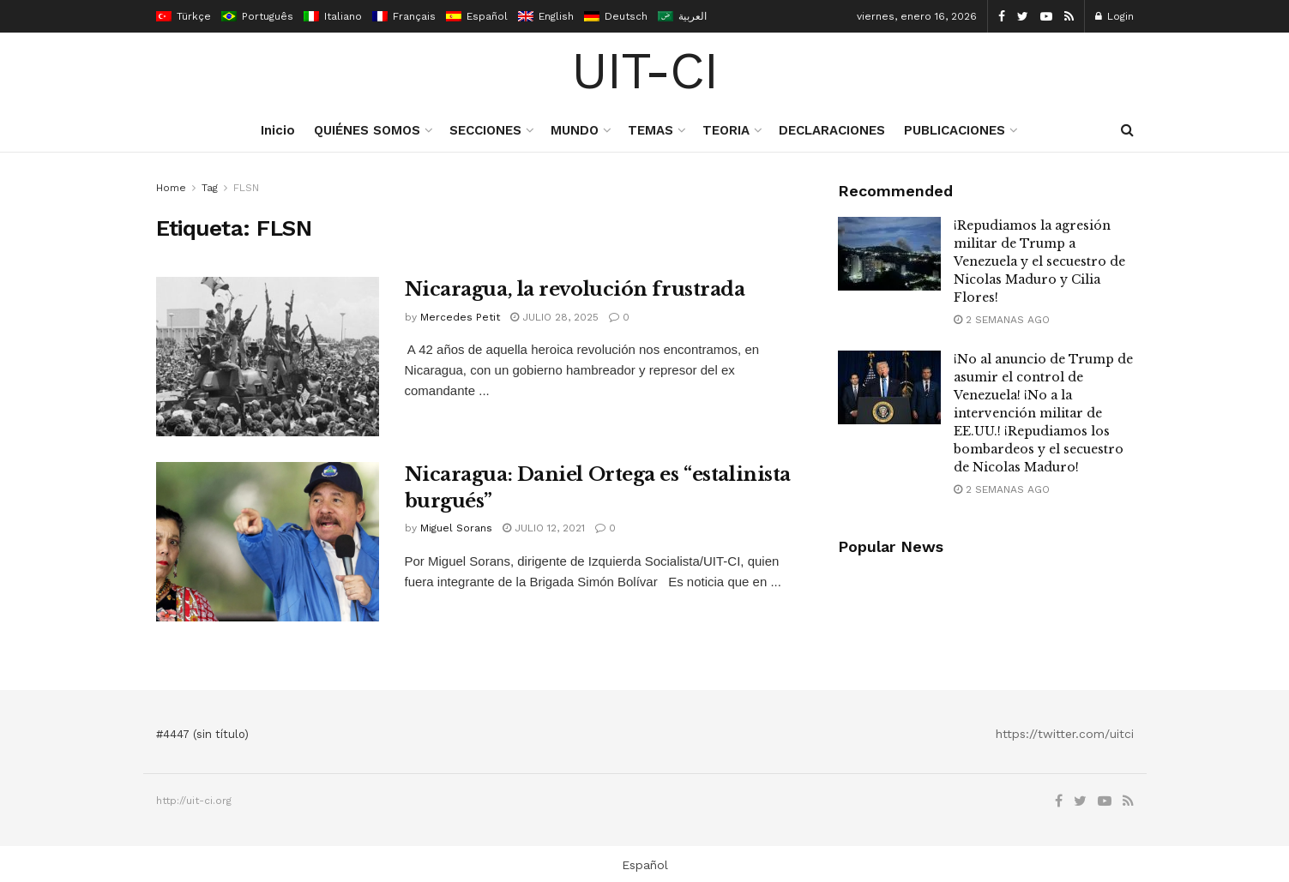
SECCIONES (485, 130)
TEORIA (726, 130)
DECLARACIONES (832, 130)
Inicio (278, 130)
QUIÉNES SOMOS (367, 130)
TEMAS (650, 130)
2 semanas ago (1002, 320)
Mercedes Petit (460, 317)
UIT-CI (644, 71)
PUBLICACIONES (954, 130)
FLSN (246, 188)
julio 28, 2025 (554, 317)
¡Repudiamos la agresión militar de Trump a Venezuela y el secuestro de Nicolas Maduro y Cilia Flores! (1039, 261)
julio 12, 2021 (544, 528)
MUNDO (575, 130)
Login (1114, 16)
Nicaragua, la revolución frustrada (575, 289)
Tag (210, 188)
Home (171, 188)
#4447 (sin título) (202, 734)
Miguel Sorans (456, 528)
